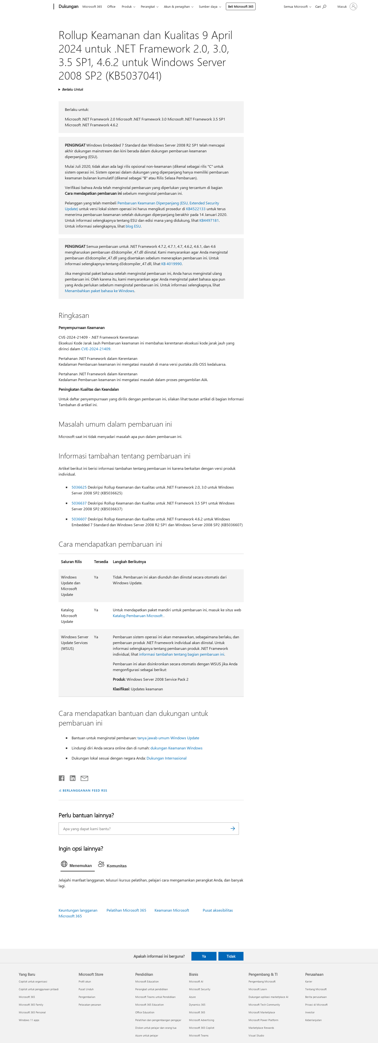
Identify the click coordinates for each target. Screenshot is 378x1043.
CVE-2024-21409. (96, 348)
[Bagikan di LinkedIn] (70, 777)
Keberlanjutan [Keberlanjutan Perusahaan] (313, 1020)
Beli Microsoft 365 (240, 6)
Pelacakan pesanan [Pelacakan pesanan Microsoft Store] (90, 1004)
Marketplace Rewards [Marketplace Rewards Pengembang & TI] (261, 1028)
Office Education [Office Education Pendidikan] (144, 1012)
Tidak (231, 956)
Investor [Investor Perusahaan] (310, 1012)
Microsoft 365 (92, 6)
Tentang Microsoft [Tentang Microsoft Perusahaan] (316, 989)
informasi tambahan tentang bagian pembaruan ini (181, 654)
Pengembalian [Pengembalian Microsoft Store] (87, 997)
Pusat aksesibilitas (218, 910)
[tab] (78, 865)
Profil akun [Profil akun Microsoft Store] (85, 981)
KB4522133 (196, 208)
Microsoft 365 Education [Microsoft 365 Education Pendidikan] (149, 1004)
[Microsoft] (35, 6)
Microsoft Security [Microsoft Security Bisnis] (199, 989)
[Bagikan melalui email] (82, 777)
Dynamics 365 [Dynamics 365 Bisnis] (197, 1004)
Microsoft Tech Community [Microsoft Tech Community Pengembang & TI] (264, 1004)
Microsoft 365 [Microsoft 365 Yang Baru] (27, 997)
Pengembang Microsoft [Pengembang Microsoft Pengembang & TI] (262, 981)
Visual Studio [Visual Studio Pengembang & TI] (256, 1035)
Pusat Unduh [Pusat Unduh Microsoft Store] (86, 989)
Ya (204, 956)
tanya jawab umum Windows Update (168, 737)
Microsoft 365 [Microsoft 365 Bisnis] (197, 1012)
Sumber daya (208, 6)
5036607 (79, 518)
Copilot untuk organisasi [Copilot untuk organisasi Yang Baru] (33, 981)
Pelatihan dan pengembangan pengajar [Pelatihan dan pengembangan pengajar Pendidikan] (158, 1020)
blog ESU (133, 226)
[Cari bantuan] (320, 6)
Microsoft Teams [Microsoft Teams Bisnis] (199, 1035)
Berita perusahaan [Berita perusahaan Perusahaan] (316, 997)
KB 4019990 (171, 263)
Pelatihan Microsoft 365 (126, 910)
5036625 (79, 487)
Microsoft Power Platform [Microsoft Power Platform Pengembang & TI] (263, 1020)
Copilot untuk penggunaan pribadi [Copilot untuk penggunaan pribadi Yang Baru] (39, 989)
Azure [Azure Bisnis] (192, 997)
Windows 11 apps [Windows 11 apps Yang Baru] (29, 1020)
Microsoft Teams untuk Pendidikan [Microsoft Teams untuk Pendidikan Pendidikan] (155, 997)
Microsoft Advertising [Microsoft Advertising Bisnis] (201, 1020)
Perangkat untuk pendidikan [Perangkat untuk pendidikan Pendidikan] (151, 989)
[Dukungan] (68, 6)
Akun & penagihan (177, 6)
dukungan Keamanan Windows (176, 747)
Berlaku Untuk (72, 89)
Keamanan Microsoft (172, 910)
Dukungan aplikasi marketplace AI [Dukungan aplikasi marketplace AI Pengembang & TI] (268, 997)
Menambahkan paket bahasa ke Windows (99, 290)
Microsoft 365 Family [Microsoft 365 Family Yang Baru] (31, 1004)
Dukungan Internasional (167, 757)
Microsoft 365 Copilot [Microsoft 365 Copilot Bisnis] (201, 1028)
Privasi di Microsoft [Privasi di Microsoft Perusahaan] (316, 1004)
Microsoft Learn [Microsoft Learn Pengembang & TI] (258, 989)
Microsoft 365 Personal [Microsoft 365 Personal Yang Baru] (32, 1012)
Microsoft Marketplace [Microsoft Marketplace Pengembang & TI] (262, 1012)
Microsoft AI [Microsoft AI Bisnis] (196, 981)
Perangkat (148, 6)
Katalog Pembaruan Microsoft (137, 615)
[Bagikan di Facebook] (62, 777)
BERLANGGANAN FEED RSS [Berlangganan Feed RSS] (85, 790)
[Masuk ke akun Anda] (347, 6)
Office (111, 6)
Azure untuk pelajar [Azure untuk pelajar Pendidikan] (146, 1035)
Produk (127, 6)
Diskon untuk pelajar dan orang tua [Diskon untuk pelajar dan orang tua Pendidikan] (155, 1028)
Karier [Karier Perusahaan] (308, 981)
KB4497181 (209, 220)
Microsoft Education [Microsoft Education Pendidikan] (147, 981)
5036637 (79, 502)
